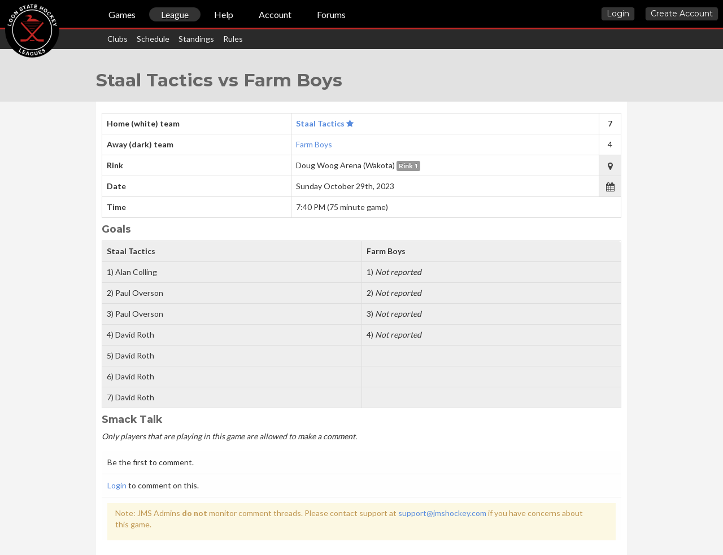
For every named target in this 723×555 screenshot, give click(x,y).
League (175, 14)
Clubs (117, 38)
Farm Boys (314, 144)
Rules (233, 38)
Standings (196, 38)
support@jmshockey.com (442, 513)
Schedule (153, 38)
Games (122, 14)
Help (223, 14)
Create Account (682, 13)
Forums (331, 14)
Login (618, 13)
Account (275, 14)
